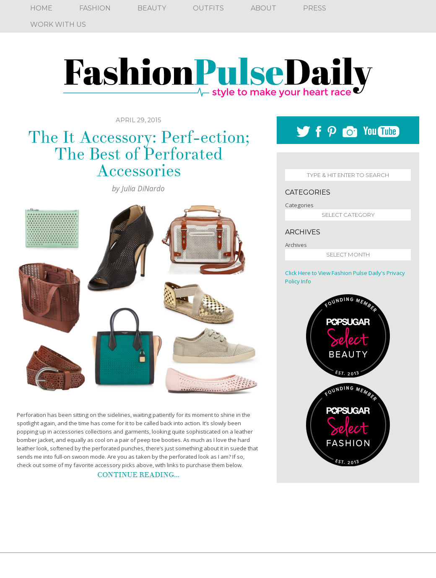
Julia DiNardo (143, 188)
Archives (296, 245)
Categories (299, 205)
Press (314, 8)
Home (41, 8)
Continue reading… (138, 474)
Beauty (152, 8)
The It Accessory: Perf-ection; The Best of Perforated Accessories (138, 154)
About (263, 8)
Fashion (95, 8)
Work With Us (58, 24)
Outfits (208, 8)
